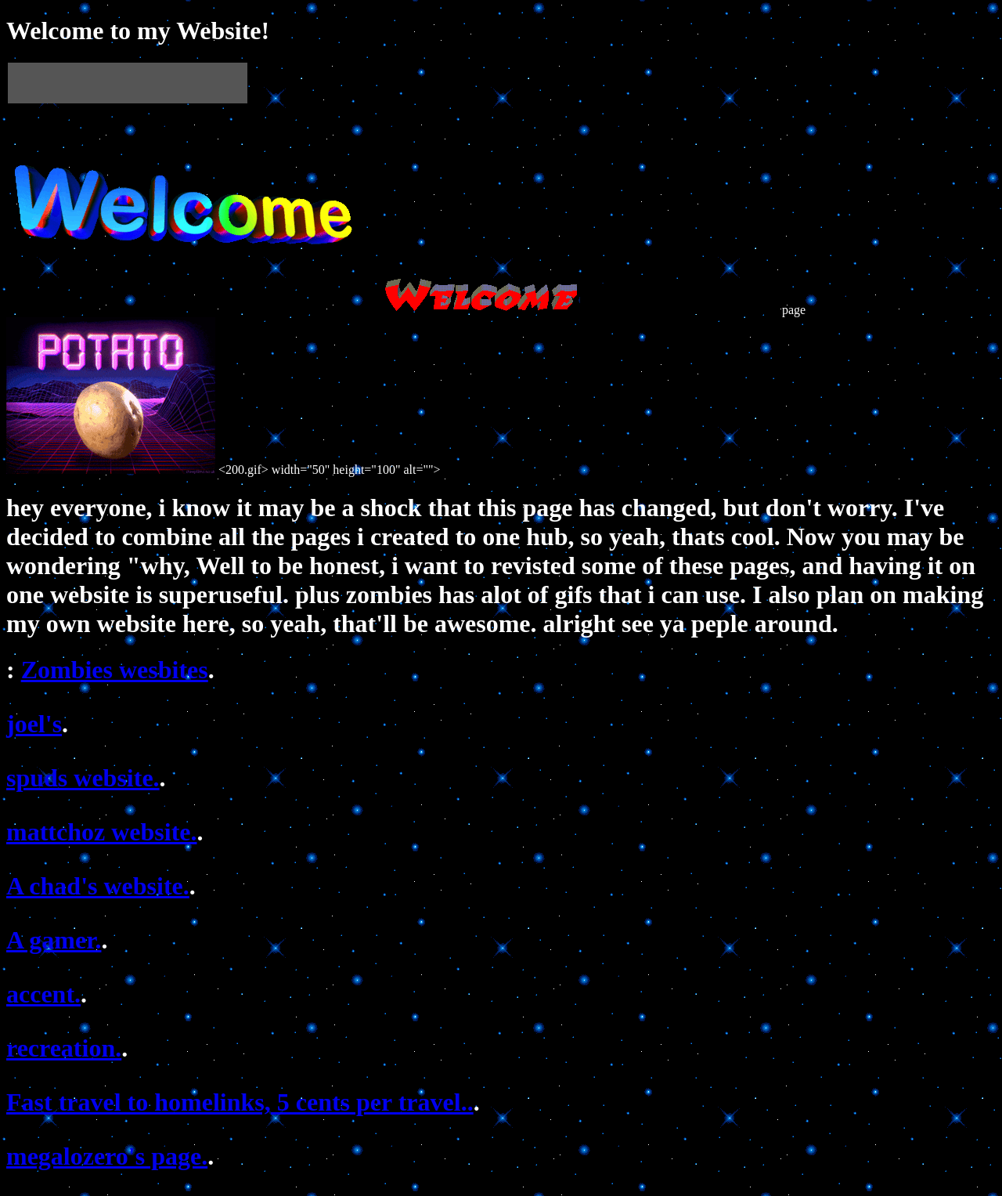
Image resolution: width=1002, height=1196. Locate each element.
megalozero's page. (106, 1156)
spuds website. (83, 778)
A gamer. (53, 940)
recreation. (63, 1048)
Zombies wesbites (114, 670)
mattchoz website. (101, 832)
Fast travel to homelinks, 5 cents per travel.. (240, 1102)
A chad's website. (97, 886)
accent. (43, 994)
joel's (34, 724)
